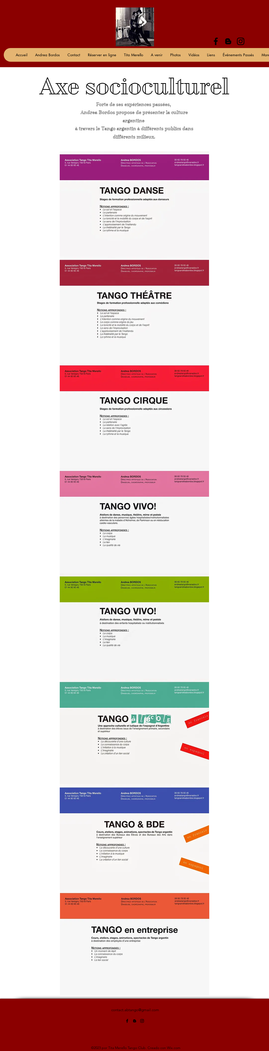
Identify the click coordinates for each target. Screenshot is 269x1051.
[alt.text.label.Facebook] (216, 41)
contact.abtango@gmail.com (135, 1009)
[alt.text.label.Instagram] (241, 41)
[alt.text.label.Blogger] (228, 41)
